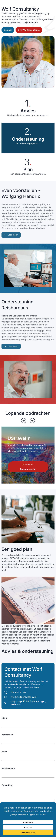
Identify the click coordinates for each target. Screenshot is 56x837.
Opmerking (7, 785)
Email (4, 751)
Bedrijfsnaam (8, 768)
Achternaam (7, 734)
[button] (11, 235)
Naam (4, 717)
